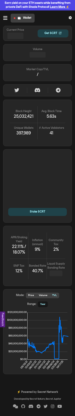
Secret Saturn (37, 399)
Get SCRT (52, 33)
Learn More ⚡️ (59, 7)
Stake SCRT (37, 211)
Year (42, 304)
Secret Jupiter (53, 399)
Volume (43, 295)
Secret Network (47, 392)
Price (31, 295)
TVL (54, 295)
